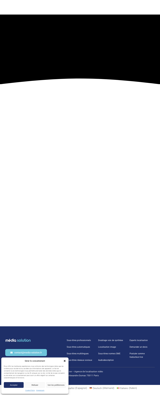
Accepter (14, 385)
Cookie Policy (30, 390)
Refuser (35, 385)
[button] (64, 361)
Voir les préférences (56, 385)
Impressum (40, 390)
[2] (18, 339)
